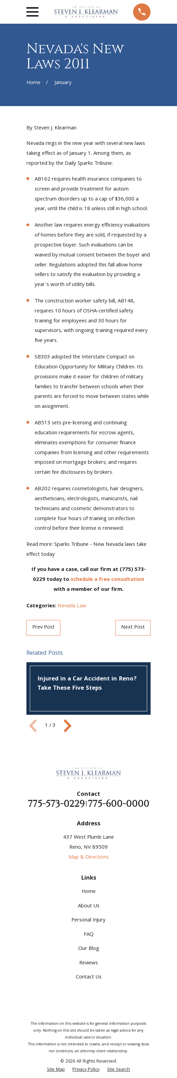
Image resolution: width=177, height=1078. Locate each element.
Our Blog (88, 948)
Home (89, 891)
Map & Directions (89, 857)
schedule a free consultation (107, 579)
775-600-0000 (118, 803)
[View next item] (67, 725)
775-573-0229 (56, 803)
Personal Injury (88, 920)
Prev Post (43, 627)
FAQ (89, 934)
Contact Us (89, 977)
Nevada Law (72, 606)
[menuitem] (56, 1070)
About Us (88, 906)
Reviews (88, 963)
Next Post (133, 627)
